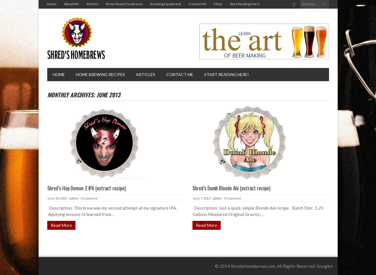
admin (73, 198)
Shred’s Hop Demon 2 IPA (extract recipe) (86, 188)
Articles (92, 4)
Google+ (324, 266)
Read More (61, 225)
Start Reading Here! (245, 4)
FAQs (218, 4)
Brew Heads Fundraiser (124, 4)
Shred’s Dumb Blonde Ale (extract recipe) (231, 188)
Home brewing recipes (100, 74)
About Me (71, 4)
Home (51, 4)
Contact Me (197, 4)
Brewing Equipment (165, 4)
